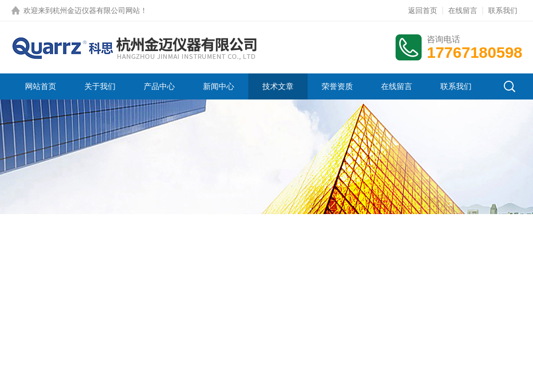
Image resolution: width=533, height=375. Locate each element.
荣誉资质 (337, 86)
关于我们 (100, 86)
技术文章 (278, 86)
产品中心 (159, 86)
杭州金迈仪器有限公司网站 (96, 10)
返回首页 (422, 10)
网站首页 (40, 86)
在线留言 (462, 10)
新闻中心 (218, 86)
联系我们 (502, 10)
